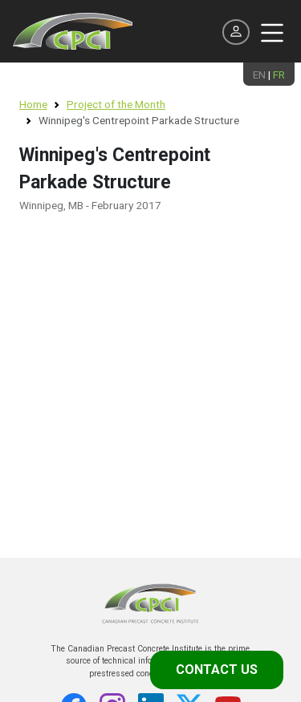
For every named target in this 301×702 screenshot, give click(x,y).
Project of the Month (116, 104)
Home (33, 104)
